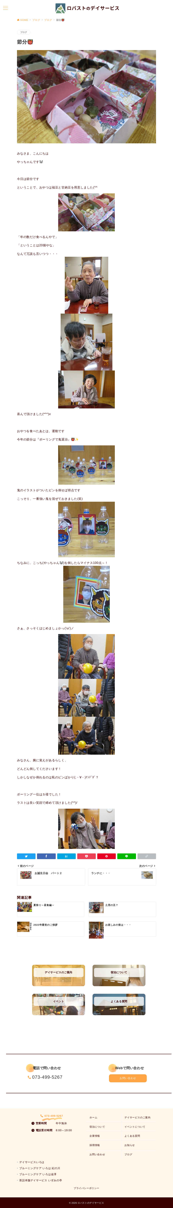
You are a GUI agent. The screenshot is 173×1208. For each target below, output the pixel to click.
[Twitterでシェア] (26, 856)
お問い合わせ (128, 1078)
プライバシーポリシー (86, 1188)
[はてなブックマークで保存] (66, 856)
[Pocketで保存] (86, 856)
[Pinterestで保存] (106, 856)
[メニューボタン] (5, 8)
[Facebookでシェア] (46, 856)
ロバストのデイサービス (91, 1203)
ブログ (23, 32)
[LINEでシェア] (126, 856)
